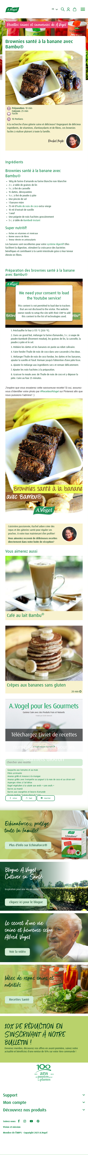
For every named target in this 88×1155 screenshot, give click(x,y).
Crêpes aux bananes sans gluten (36, 685)
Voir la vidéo (17, 952)
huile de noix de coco (27, 206)
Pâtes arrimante (14, 773)
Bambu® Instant (31, 220)
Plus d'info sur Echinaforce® (28, 845)
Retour (14, 798)
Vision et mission (12, 1127)
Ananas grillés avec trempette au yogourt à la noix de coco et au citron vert (41, 780)
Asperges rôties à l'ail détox (19, 783)
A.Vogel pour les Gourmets (44, 746)
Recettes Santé (19, 1000)
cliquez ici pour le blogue (26, 902)
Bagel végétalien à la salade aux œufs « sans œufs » (30, 786)
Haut (30, 798)
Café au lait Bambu (25, 615)
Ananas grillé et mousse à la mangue (23, 776)
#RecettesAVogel (49, 391)
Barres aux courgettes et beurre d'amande (26, 792)
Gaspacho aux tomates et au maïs (22, 770)
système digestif (55, 244)
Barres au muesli (14, 789)
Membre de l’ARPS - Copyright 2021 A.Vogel (25, 1133)
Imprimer (48, 798)
